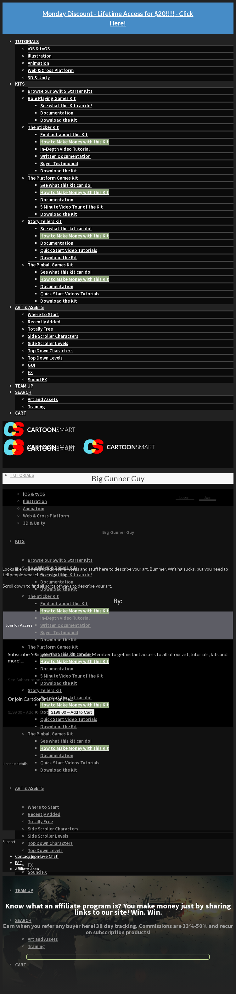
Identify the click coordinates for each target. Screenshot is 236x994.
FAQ (19, 862)
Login (185, 497)
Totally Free (40, 329)
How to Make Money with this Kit (74, 142)
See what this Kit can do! (66, 106)
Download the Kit (58, 120)
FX (30, 372)
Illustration (40, 56)
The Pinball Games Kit (50, 265)
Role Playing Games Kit (52, 98)
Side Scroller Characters (53, 336)
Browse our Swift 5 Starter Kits (60, 91)
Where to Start (43, 314)
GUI (31, 365)
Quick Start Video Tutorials (68, 250)
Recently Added (44, 322)
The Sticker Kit (43, 127)
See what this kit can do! (66, 185)
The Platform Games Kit (53, 178)
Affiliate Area (27, 869)
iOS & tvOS (39, 49)
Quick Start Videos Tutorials (69, 294)
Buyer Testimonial (59, 163)
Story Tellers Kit (45, 221)
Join (207, 497)
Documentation (56, 113)
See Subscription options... (33, 680)
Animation (38, 63)
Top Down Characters (50, 351)
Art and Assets (43, 399)
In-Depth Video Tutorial (65, 149)
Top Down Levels (45, 358)
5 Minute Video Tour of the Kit (71, 207)
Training (36, 407)
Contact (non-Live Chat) (37, 856)
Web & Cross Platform (51, 70)
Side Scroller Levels (48, 343)
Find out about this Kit (64, 134)
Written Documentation (65, 156)
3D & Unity (39, 78)
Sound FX (37, 380)
